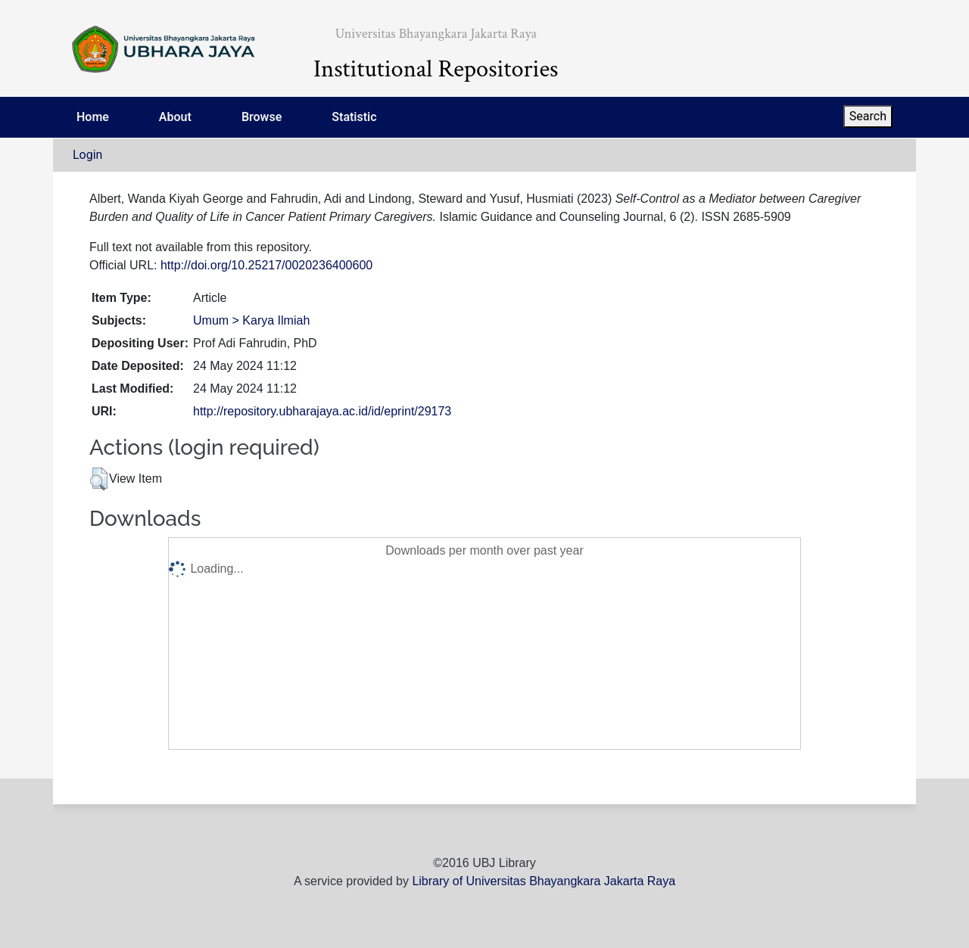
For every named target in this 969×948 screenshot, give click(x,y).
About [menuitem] (175, 117)
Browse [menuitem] (261, 117)
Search (867, 116)
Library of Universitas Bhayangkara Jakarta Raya (543, 881)
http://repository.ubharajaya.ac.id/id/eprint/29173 (322, 411)
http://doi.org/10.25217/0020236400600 (266, 265)
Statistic (354, 117)
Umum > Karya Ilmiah (251, 320)
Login (87, 155)
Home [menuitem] (92, 117)
